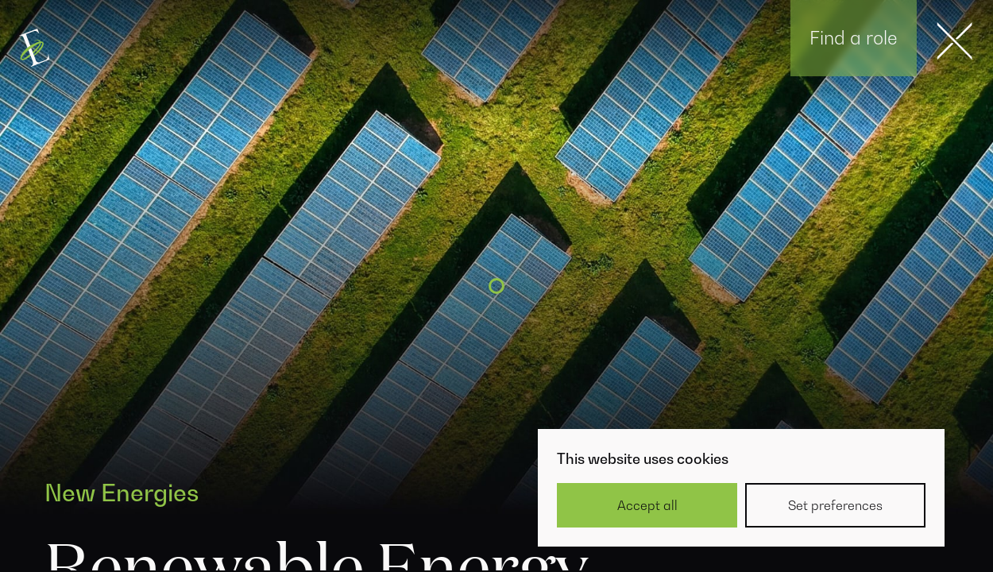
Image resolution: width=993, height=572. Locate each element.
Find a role (853, 37)
